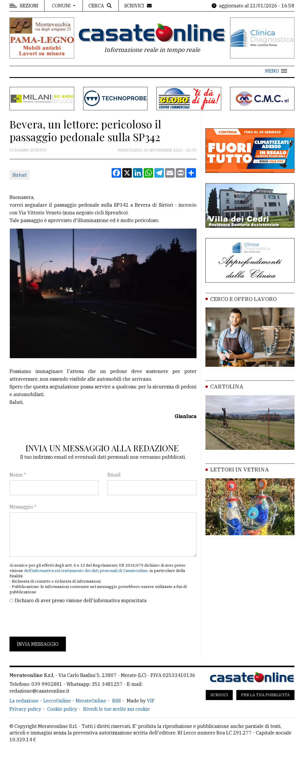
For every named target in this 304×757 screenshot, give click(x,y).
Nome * (18, 475)
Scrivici (219, 694)
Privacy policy (25, 709)
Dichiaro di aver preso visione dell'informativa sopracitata (81, 600)
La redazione (24, 701)
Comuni (62, 6)
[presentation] (55, 620)
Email (114, 475)
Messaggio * (23, 507)
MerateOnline (91, 701)
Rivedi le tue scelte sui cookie (116, 709)
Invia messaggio (37, 644)
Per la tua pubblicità (265, 694)
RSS (116, 701)
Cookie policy (62, 709)
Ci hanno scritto (28, 150)
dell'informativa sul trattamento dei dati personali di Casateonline (86, 570)
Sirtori (19, 175)
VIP (151, 701)
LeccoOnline (57, 701)
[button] (276, 71)
